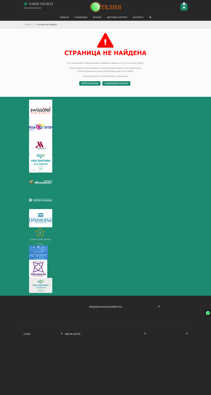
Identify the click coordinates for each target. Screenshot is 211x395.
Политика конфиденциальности (37, 373)
